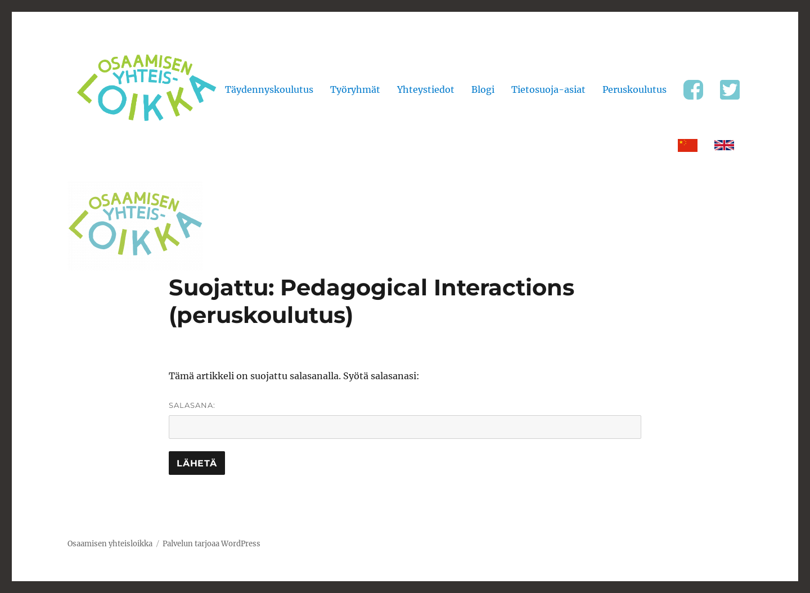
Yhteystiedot (425, 89)
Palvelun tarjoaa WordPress (211, 544)
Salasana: (405, 420)
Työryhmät (355, 89)
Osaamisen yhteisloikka (110, 544)
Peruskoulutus (634, 89)
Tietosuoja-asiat (548, 89)
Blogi (482, 89)
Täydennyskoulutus (269, 89)
